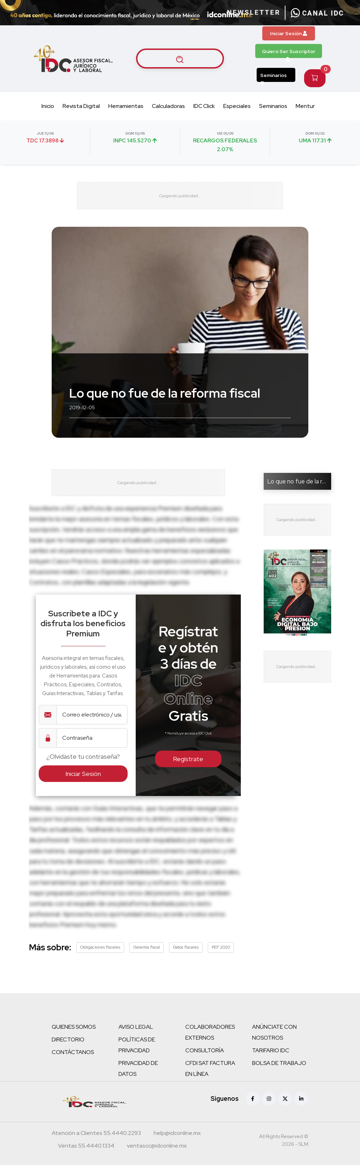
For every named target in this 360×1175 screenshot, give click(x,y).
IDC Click (204, 106)
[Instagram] (269, 1109)
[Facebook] (253, 1109)
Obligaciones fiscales (100, 957)
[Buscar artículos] (180, 58)
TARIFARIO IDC (270, 1060)
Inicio (47, 106)
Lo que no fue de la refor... (302, 486)
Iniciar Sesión (288, 33)
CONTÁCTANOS (73, 1062)
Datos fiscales (186, 957)
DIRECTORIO (68, 1049)
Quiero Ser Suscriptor (288, 53)
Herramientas (125, 106)
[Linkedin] (301, 1109)
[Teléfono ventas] (86, 1156)
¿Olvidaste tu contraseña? (83, 766)
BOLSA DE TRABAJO (279, 1073)
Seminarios (273, 77)
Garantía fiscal (146, 957)
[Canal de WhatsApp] (317, 12)
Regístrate (188, 769)
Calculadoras (168, 106)
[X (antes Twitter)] (285, 1109)
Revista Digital (81, 106)
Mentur (305, 106)
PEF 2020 (221, 957)
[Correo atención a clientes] (177, 1143)
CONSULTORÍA (204, 1060)
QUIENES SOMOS (74, 1036)
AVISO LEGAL (135, 1036)
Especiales (237, 106)
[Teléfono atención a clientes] (96, 1143)
